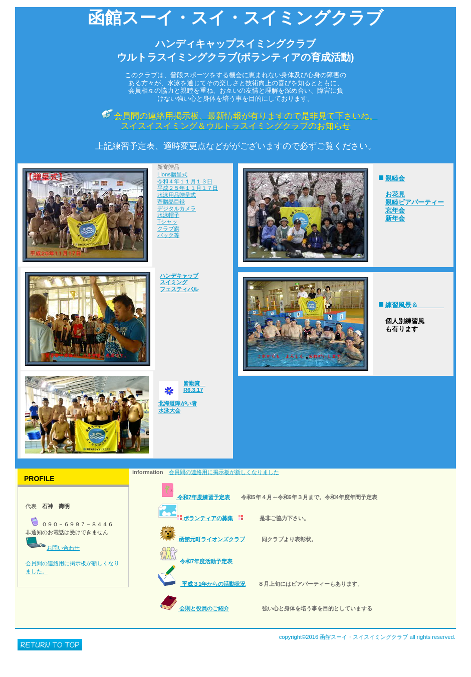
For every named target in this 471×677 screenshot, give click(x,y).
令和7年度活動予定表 (195, 561)
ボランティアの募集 (195, 518)
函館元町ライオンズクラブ (201, 539)
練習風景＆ (414, 305)
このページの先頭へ (50, 644)
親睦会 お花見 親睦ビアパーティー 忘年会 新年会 (414, 198)
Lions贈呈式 (172, 174)
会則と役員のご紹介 (193, 608)
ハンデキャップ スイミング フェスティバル (179, 282)
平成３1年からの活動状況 (202, 584)
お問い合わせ (63, 548)
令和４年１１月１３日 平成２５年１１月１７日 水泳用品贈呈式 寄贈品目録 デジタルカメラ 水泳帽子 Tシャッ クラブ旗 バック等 (187, 208)
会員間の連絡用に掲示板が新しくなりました (224, 472)
